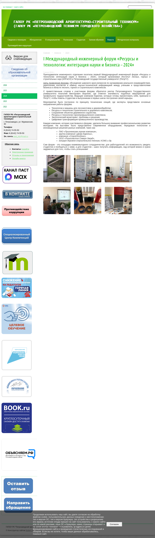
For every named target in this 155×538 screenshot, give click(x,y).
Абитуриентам (36, 39)
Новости (110, 39)
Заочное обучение (96, 39)
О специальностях (52, 39)
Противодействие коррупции (19, 45)
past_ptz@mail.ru (20, 136)
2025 (5, 90)
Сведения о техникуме (17, 39)
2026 (5, 85)
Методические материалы (128, 39)
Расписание (68, 39)
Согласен (114, 524)
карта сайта (18, 7)
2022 (5, 107)
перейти (25, 149)
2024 (5, 96)
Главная (46, 53)
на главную (7, 7)
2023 (5, 101)
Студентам (81, 39)
